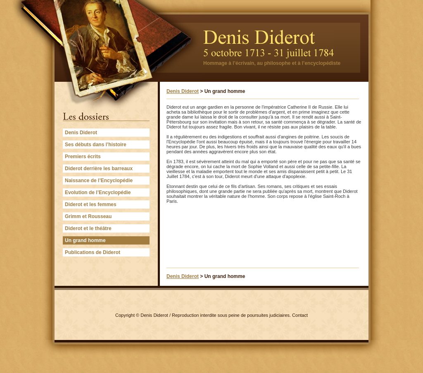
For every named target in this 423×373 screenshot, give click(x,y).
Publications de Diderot (92, 252)
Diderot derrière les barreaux (99, 168)
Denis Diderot (81, 132)
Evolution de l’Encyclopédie (98, 192)
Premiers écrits (83, 156)
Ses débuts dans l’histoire (95, 144)
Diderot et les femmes (90, 204)
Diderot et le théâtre (88, 228)
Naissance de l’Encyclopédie (99, 180)
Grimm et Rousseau (88, 216)
